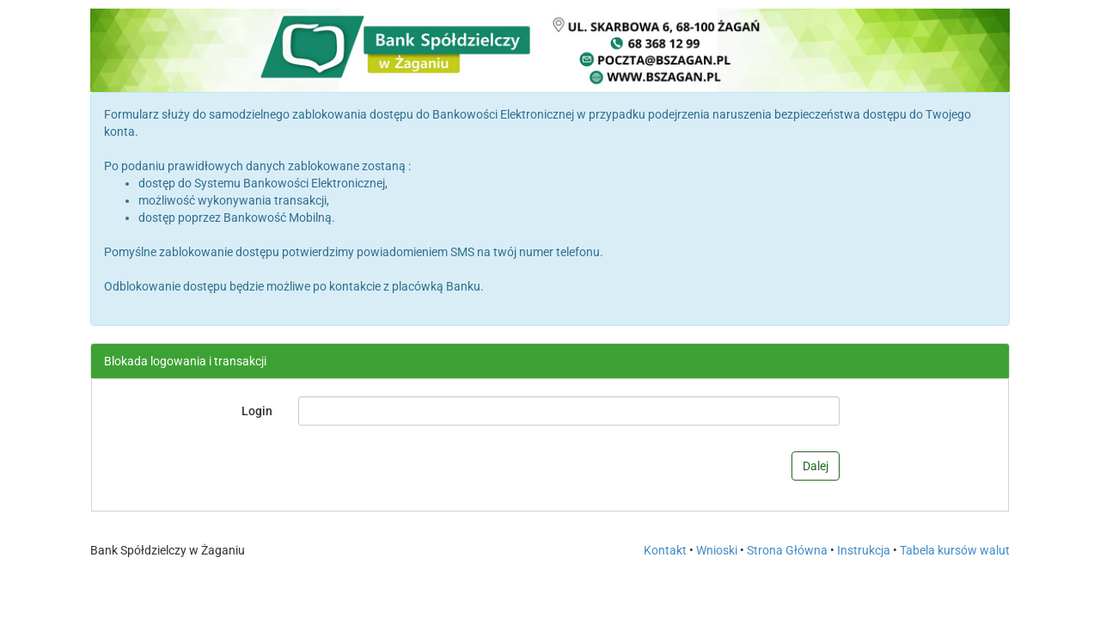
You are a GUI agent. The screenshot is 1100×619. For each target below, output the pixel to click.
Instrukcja (863, 550)
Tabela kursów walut (955, 550)
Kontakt (665, 550)
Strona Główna (787, 550)
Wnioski (716, 550)
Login (256, 411)
